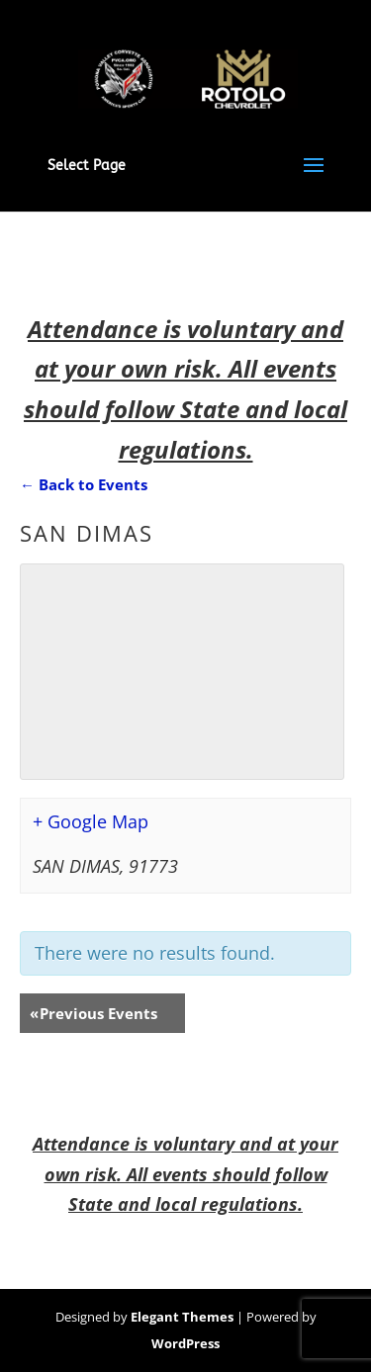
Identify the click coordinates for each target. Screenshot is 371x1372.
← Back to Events (83, 484)
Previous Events (93, 1013)
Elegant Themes (182, 1317)
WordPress (185, 1343)
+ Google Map (90, 821)
